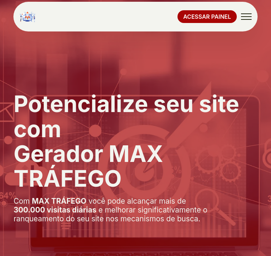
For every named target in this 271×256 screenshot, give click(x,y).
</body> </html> (135, 128)
